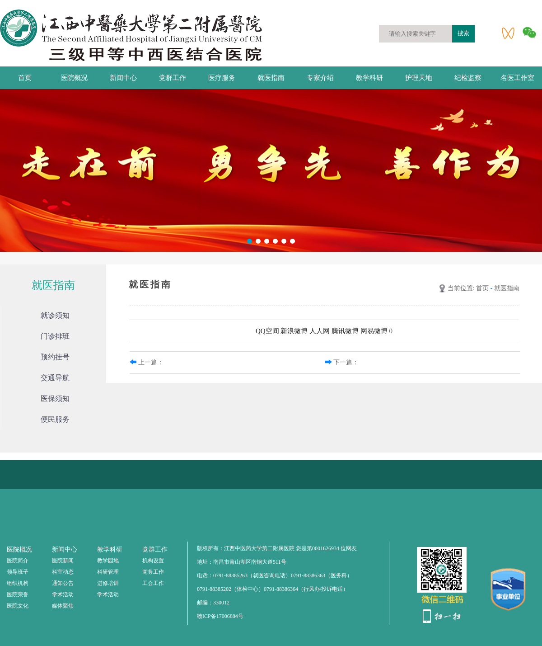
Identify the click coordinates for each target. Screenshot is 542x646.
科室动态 (63, 572)
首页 (25, 77)
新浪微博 (294, 331)
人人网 (319, 331)
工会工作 (153, 583)
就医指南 (271, 77)
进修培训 (108, 583)
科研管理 (108, 572)
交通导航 (55, 378)
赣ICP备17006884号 (220, 616)
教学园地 (108, 560)
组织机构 (17, 583)
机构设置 (153, 560)
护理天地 (418, 77)
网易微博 (374, 331)
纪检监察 (467, 77)
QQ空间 (267, 331)
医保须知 (55, 398)
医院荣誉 (17, 594)
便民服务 (55, 419)
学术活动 (63, 594)
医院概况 (74, 77)
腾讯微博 (345, 331)
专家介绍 (320, 77)
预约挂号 (55, 357)
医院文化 (17, 606)
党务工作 (153, 572)
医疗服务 (221, 77)
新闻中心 (123, 77)
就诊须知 (55, 315)
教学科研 (369, 77)
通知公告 (63, 583)
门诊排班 (55, 336)
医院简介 (17, 560)
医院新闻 (63, 560)
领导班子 (17, 572)
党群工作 (172, 77)
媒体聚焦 (63, 606)
